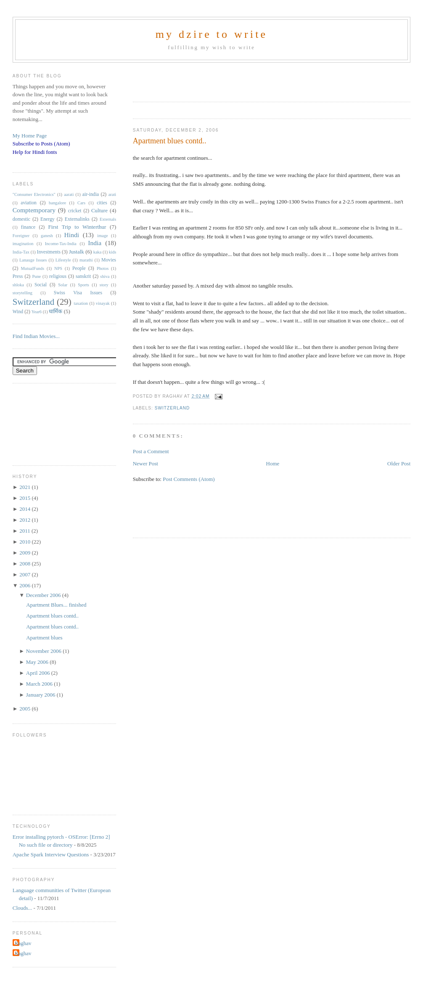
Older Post (398, 463)
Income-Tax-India (61, 243)
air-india (90, 194)
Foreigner (21, 235)
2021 (25, 487)
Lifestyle (63, 260)
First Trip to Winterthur (77, 227)
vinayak (103, 303)
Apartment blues (44, 637)
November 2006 (44, 651)
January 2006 (41, 695)
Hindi (71, 234)
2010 (25, 542)
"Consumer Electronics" (34, 194)
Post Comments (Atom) (189, 479)
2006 (25, 585)
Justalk (76, 251)
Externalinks (77, 219)
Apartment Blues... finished (56, 605)
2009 (25, 552)
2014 (25, 509)
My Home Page (30, 135)
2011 (25, 531)
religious (57, 276)
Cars (81, 203)
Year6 (37, 311)
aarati (69, 194)
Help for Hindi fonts (35, 152)
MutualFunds (32, 268)
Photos (102, 268)
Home (273, 463)
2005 (25, 708)
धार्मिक (55, 311)
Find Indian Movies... (36, 336)
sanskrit (83, 276)
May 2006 (38, 662)
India (94, 242)
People (79, 268)
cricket (75, 211)
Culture (99, 210)
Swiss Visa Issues (78, 293)
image (102, 235)
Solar (62, 285)
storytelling (22, 293)
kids (112, 252)
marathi (86, 260)
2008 (25, 563)
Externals (108, 219)
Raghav (23, 943)
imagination (23, 243)
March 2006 (40, 684)
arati (112, 194)
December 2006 (44, 595)
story (104, 285)
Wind (18, 311)
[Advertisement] (231, 79)
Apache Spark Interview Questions (51, 854)
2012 (25, 520)
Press (18, 276)
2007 (25, 574)
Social (40, 285)
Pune (36, 276)
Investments (49, 252)
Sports (83, 285)
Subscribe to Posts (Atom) (41, 143)
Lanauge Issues (33, 260)
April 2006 (38, 673)
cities (102, 203)
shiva (104, 276)
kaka (97, 252)
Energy (47, 219)
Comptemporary (34, 210)
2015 (25, 498)
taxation (81, 303)
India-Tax (21, 252)
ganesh (47, 235)
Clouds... (22, 908)
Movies (108, 260)
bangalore (57, 203)
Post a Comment (151, 451)
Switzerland (172, 408)
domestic (21, 219)
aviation (29, 203)
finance (28, 227)
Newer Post (145, 463)
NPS (58, 268)
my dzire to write (212, 34)
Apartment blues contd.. (169, 141)
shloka (18, 285)
